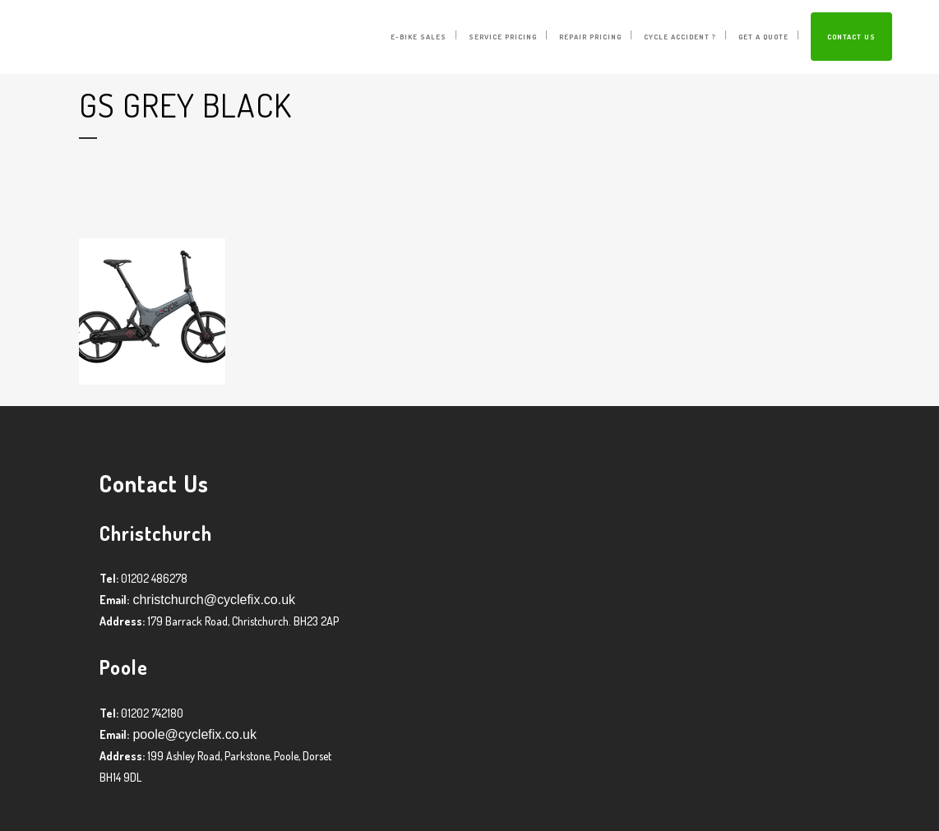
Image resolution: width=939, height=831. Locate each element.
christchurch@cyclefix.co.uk (212, 600)
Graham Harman (217, 212)
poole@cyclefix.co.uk (193, 734)
